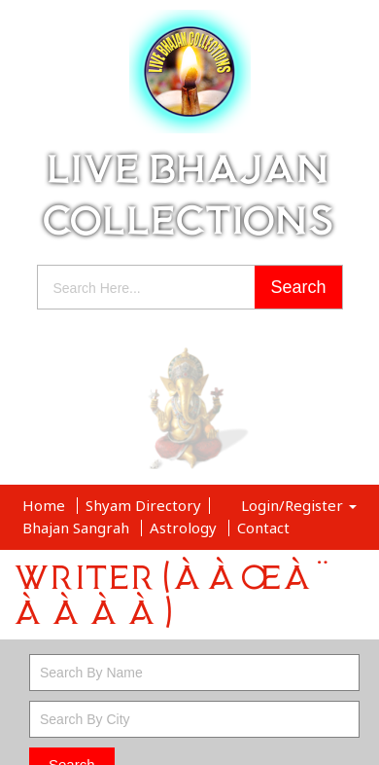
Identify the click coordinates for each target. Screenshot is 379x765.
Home (45, 505)
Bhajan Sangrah (77, 527)
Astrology (185, 527)
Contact (263, 527)
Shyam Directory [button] (143, 505)
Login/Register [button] (299, 505)
